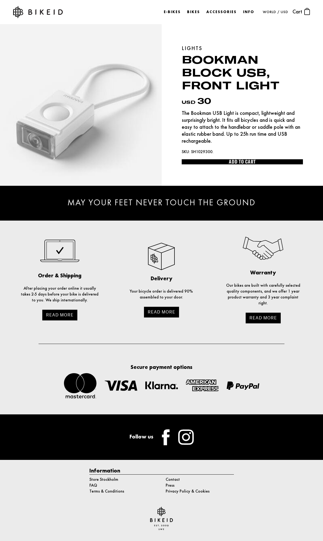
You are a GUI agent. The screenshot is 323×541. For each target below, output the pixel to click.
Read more (60, 314)
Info (248, 12)
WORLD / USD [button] (275, 12)
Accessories (221, 12)
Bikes (193, 12)
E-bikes (172, 12)
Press (170, 485)
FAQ (93, 485)
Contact (173, 480)
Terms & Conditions (106, 491)
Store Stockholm (103, 480)
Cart (301, 11)
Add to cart (242, 161)
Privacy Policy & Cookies (188, 491)
